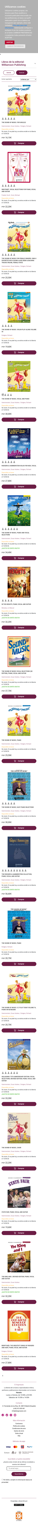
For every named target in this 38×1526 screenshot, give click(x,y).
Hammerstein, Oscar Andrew (11, 126)
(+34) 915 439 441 (19, 1408)
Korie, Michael (15, 195)
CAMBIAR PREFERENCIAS (15, 46)
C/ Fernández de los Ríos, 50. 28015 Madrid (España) (19, 1406)
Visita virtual (19, 1433)
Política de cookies (19, 1426)
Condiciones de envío (19, 1428)
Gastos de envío (19, 1431)
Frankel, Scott (6, 195)
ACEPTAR (9, 42)
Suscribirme (19, 1474)
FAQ (19, 1436)
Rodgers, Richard (25, 126)
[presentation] (17, 1488)
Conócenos (19, 1423)
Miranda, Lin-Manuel (8, 608)
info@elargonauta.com (19, 1411)
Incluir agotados (7, 79)
